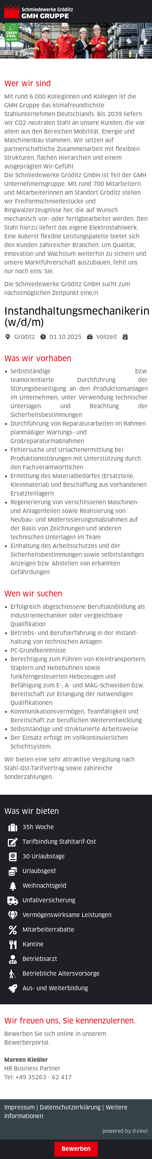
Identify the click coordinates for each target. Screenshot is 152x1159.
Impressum (19, 1108)
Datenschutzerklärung (70, 1108)
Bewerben (76, 1149)
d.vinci (140, 1131)
